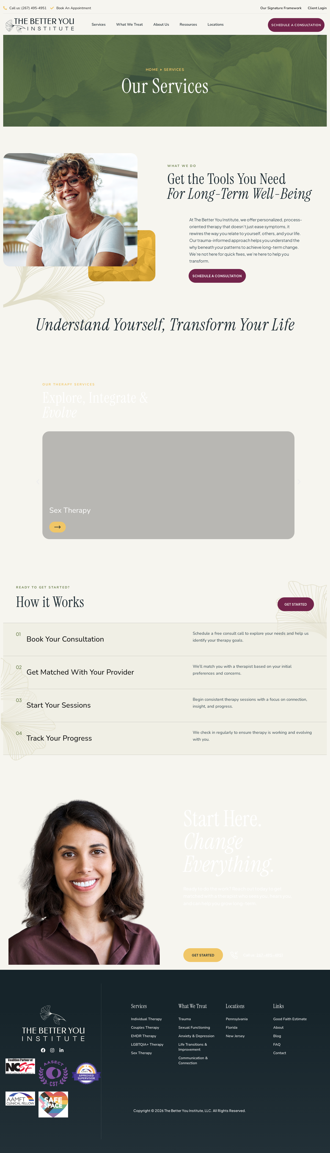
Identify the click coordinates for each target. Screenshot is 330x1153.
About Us (161, 24)
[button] (37, 481)
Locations (216, 24)
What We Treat (129, 24)
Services (99, 24)
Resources (188, 24)
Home (152, 69)
